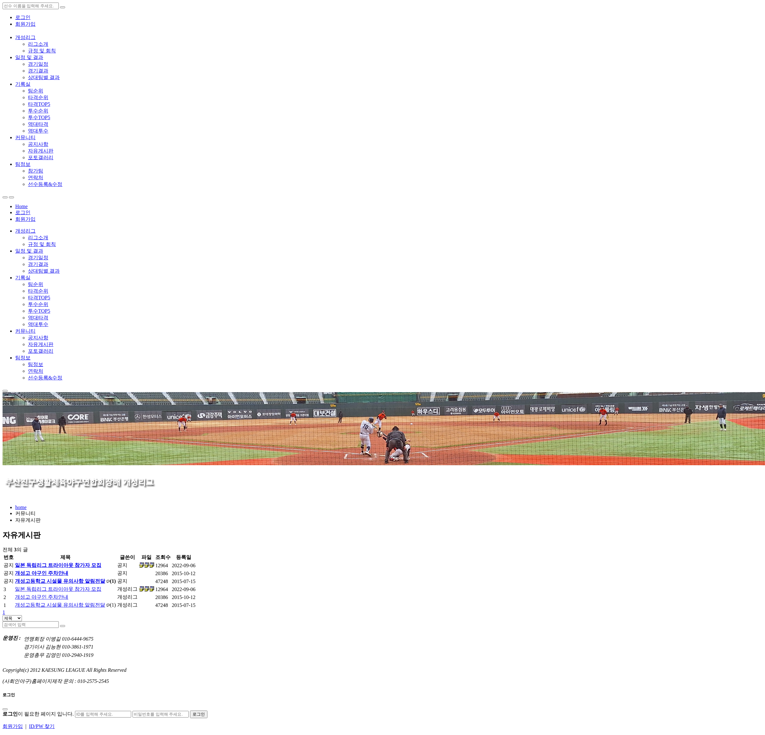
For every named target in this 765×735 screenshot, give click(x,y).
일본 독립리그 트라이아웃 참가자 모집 (58, 565)
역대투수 (38, 130)
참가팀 (35, 171)
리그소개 (38, 44)
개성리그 (25, 37)
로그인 (22, 17)
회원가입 (25, 24)
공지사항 (38, 144)
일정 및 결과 (29, 57)
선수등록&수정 (45, 184)
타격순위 (38, 97)
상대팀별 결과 (44, 77)
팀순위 (35, 90)
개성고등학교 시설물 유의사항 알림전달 (60, 581)
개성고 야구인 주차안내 (41, 573)
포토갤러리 (40, 157)
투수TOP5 (39, 117)
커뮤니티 (25, 137)
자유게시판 (40, 150)
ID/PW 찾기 (42, 726)
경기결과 (38, 70)
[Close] (5, 709)
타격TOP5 (39, 104)
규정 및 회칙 (42, 50)
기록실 (22, 84)
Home (21, 206)
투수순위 (38, 110)
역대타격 (38, 124)
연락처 (35, 177)
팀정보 (22, 164)
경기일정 (38, 64)
